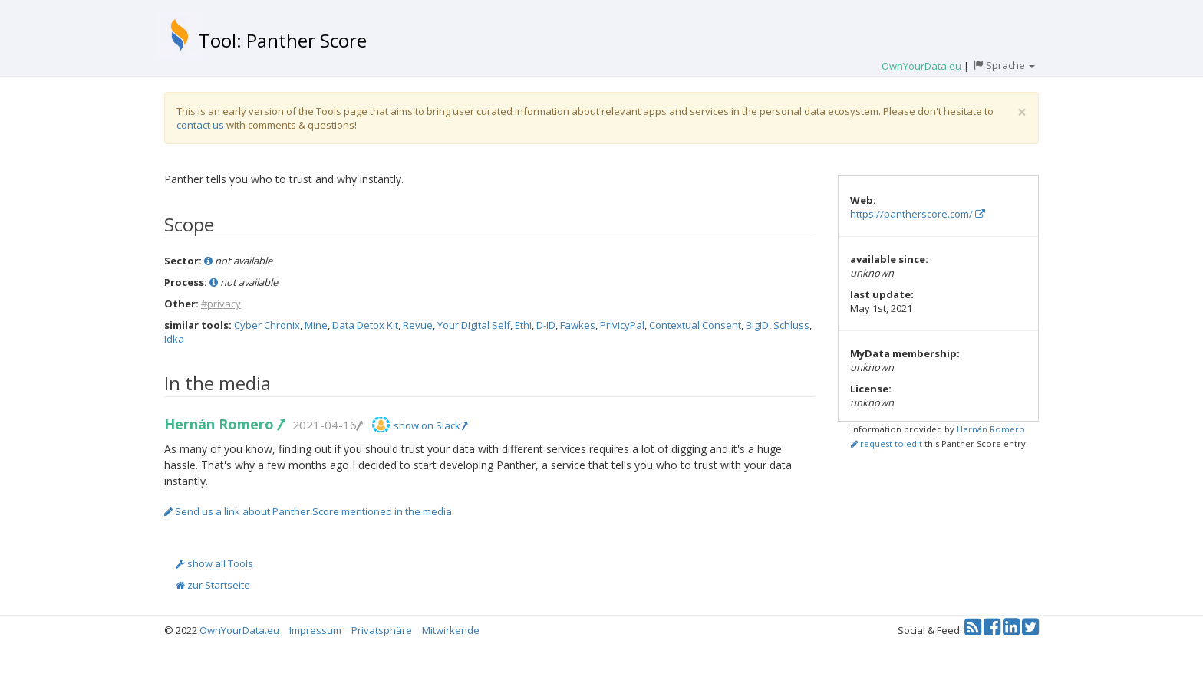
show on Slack (430, 425)
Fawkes (577, 325)
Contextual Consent (695, 325)
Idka (174, 339)
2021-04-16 (326, 424)
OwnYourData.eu (239, 630)
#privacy (221, 303)
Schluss (791, 325)
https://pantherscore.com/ (917, 214)
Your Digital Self (473, 325)
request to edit (886, 443)
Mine (316, 325)
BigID (757, 325)
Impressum (315, 630)
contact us (200, 125)
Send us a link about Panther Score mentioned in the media (308, 511)
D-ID (545, 325)
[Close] (1022, 112)
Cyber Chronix (267, 325)
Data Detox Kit (365, 325)
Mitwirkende (451, 630)
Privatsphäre (381, 630)
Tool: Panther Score (283, 40)
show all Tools (214, 563)
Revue (418, 325)
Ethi (523, 325)
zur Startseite (213, 585)
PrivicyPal (622, 325)
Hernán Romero (224, 424)
